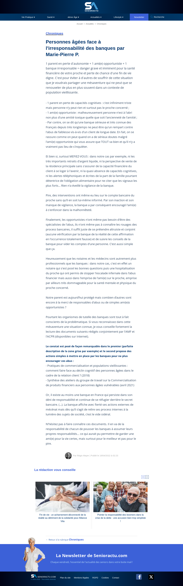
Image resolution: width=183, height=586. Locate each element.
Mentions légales (81, 578)
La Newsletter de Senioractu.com (91, 555)
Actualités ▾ (96, 17)
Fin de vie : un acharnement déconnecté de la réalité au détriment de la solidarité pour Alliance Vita (62, 518)
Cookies (105, 578)
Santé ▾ (50, 17)
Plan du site (65, 578)
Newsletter (139, 17)
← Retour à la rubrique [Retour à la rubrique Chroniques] (65, 539)
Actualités (90, 24)
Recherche (159, 17)
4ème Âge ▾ (73, 17)
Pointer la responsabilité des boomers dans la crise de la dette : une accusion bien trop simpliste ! (120, 518)
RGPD (95, 578)
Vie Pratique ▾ (28, 17)
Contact (115, 578)
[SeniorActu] (91, 6)
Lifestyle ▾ (118, 17)
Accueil (80, 24)
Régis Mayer (83, 455)
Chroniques (102, 24)
